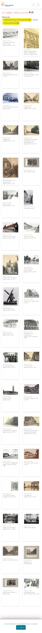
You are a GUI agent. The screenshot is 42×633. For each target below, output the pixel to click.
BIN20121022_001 (28, 267)
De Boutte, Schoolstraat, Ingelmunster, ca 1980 (9, 237)
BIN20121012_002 (28, 396)
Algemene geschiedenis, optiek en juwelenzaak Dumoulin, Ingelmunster (31, 52)
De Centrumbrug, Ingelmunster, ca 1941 (30, 237)
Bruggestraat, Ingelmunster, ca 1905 (30, 107)
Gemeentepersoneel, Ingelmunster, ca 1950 (9, 366)
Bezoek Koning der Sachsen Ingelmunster (10, 107)
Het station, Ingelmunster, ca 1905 (31, 463)
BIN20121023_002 (7, 202)
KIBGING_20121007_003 (29, 207)
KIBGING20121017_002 (29, 170)
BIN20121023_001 (28, 235)
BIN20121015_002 (28, 105)
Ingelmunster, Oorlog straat (10, 560)
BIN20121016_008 (28, 461)
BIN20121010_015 (7, 138)
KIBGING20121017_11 (8, 558)
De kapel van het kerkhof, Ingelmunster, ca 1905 (10, 278)
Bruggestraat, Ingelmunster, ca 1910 (9, 140)
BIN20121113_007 (28, 590)
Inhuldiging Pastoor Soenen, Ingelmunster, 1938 (31, 593)
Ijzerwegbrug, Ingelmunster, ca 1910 (30, 495)
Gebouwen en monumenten (17, 20)
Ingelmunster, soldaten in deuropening (10, 593)
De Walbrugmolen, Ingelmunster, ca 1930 (9, 309)
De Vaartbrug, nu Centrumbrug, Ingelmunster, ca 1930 (30, 270)
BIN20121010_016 (7, 179)
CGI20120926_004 (28, 560)
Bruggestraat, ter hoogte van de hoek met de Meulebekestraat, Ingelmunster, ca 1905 (30, 141)
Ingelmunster (11, 23)
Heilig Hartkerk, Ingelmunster (7, 398)
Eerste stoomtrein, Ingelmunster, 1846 (8, 334)
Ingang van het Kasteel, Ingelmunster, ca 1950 (9, 528)
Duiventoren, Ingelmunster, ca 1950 (31, 301)
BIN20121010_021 (28, 493)
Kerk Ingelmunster (29, 208)
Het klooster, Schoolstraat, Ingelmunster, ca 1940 (10, 431)
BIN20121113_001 (7, 332)
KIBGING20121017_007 (29, 526)
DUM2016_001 (27, 49)
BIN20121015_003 (28, 138)
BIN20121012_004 (7, 73)
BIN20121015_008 (7, 276)
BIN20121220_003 (7, 461)
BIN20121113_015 (7, 235)
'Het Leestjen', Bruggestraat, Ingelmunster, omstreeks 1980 (10, 464)
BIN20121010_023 (28, 429)
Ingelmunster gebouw (30, 527)
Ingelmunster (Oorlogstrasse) (28, 562)
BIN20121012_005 (7, 526)
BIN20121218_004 (28, 73)
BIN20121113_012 (7, 307)
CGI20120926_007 (7, 105)
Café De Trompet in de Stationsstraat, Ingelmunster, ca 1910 (9, 182)
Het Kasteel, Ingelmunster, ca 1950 (31, 398)
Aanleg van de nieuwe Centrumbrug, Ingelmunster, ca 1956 (9, 43)
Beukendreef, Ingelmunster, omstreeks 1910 (31, 75)
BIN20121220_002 (28, 332)
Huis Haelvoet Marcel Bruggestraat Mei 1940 (9, 495)
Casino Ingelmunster (29, 171)
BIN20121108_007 (7, 396)
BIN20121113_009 (28, 299)
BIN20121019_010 (7, 41)
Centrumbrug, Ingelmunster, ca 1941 (9, 204)
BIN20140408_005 (7, 493)
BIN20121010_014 (28, 364)
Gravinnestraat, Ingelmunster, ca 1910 (30, 366)
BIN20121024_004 (7, 429)
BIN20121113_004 (7, 364)
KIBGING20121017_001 (8, 590)
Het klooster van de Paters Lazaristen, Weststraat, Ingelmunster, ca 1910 (31, 432)
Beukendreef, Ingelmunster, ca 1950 (10, 75)
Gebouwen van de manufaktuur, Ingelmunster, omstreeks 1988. (31, 336)
